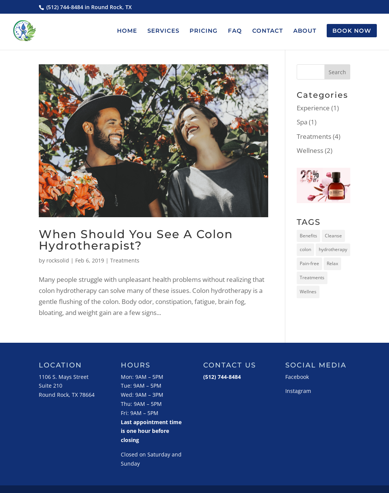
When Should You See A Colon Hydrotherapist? (136, 240)
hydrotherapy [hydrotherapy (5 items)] (333, 249)
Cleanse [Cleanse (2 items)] (333, 235)
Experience (313, 107)
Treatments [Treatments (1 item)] (312, 277)
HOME (127, 31)
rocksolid (57, 260)
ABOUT (304, 31)
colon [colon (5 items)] (305, 249)
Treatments (124, 260)
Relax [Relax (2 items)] (332, 263)
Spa (302, 122)
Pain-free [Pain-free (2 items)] (309, 263)
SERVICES (163, 31)
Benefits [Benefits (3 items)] (308, 235)
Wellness (310, 150)
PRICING (204, 31)
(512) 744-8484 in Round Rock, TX (88, 7)
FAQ (235, 31)
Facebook (297, 376)
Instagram (298, 390)
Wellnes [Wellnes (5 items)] (308, 291)
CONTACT (267, 31)
